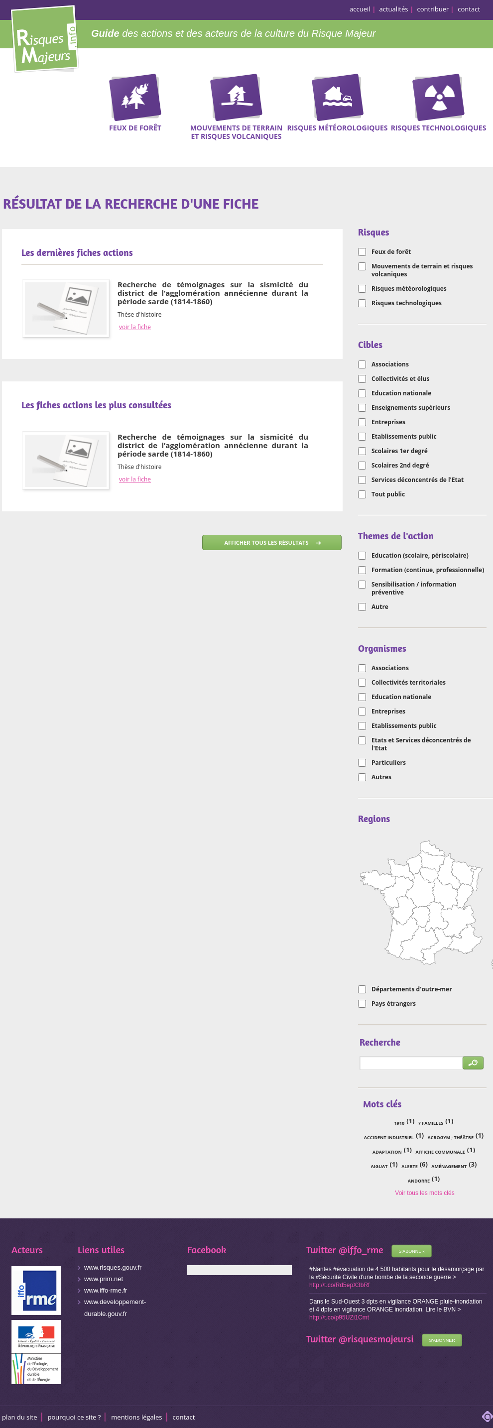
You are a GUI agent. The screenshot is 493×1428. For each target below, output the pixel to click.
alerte (409, 1166)
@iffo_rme (361, 1249)
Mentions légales (136, 1417)
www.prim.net (103, 1279)
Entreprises (388, 422)
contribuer (433, 8)
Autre (379, 607)
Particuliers (388, 763)
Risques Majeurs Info (44, 37)
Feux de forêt (391, 252)
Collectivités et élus (400, 379)
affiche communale (440, 1152)
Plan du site (19, 1417)
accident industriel (389, 1137)
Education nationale (401, 393)
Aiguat (379, 1166)
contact (469, 8)
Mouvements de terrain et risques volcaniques (422, 270)
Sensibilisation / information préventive (414, 588)
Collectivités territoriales (408, 683)
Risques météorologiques (409, 289)
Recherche (479, 89)
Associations (390, 364)
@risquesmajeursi (376, 1338)
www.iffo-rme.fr (105, 1290)
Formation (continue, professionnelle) (427, 570)
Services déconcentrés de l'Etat (417, 480)
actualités (393, 8)
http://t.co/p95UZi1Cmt (339, 1317)
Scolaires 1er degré (399, 451)
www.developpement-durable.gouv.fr (115, 1307)
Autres (381, 777)
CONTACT (184, 1417)
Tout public (388, 494)
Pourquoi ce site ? (74, 1417)
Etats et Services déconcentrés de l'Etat (421, 744)
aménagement (449, 1166)
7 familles (430, 1123)
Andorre (419, 1181)
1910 (399, 1123)
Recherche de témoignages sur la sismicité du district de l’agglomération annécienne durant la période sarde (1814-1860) (213, 292)
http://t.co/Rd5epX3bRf (339, 1285)
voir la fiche (135, 327)
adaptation (387, 1152)
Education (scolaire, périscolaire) (420, 556)
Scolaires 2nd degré (400, 466)
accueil (360, 8)
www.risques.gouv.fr (112, 1267)
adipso (487, 1416)
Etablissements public (404, 437)
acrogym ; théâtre (451, 1137)
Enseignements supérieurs (410, 408)
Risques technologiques (406, 303)
